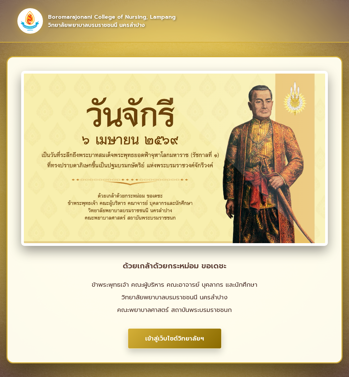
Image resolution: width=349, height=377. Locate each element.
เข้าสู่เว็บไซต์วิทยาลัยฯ (174, 338)
